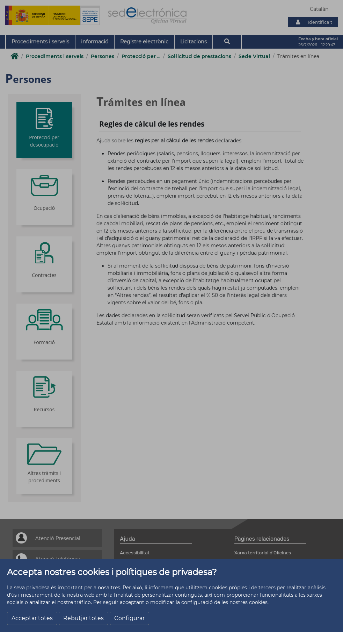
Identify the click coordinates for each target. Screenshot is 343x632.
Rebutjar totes (83, 618)
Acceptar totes (32, 618)
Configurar (129, 618)
